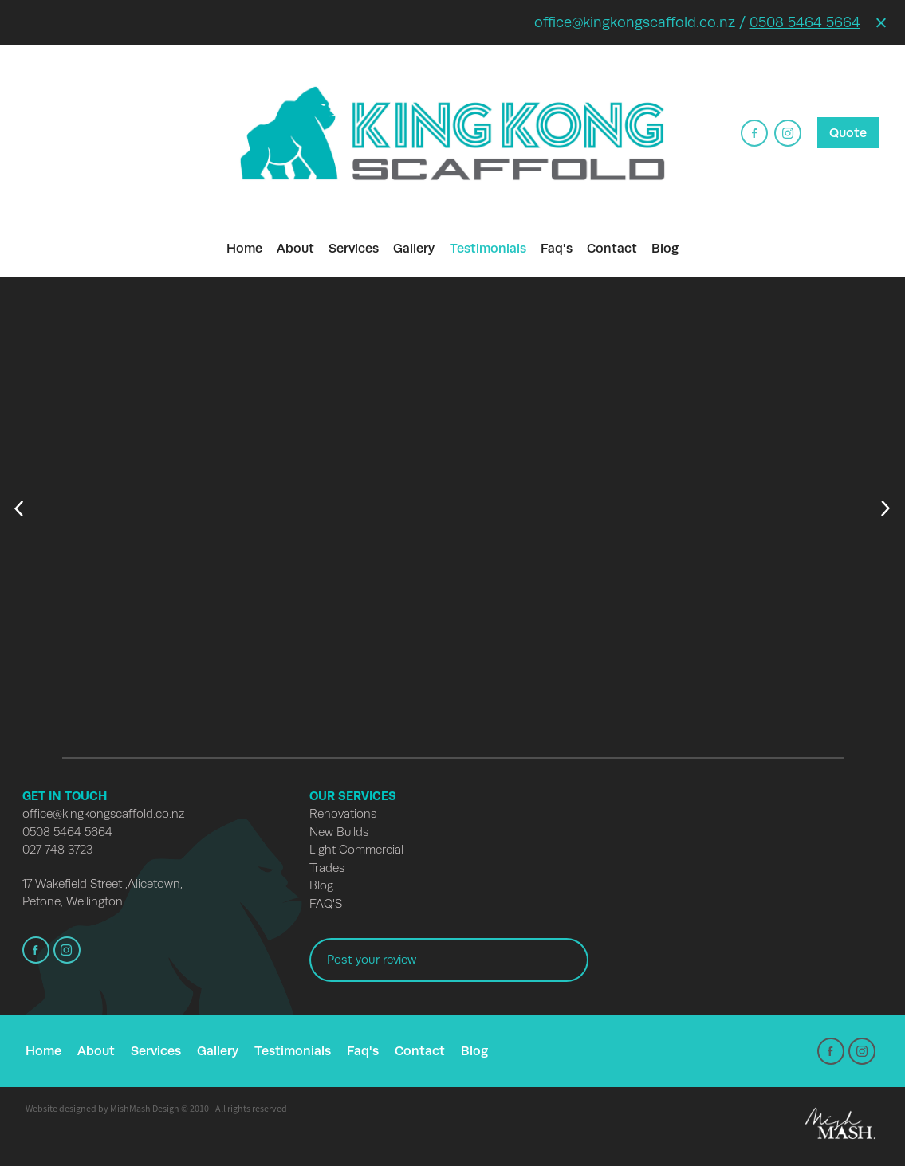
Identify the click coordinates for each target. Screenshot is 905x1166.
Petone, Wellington (72, 901)
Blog (665, 248)
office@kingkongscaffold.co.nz (103, 813)
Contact (612, 248)
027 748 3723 (57, 849)
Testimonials (488, 248)
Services (354, 248)
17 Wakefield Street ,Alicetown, (102, 883)
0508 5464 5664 (805, 22)
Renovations (342, 813)
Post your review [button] (371, 959)
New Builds (338, 832)
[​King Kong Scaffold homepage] (452, 132)
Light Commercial (356, 849)
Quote (848, 132)
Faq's (557, 248)
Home (244, 248)
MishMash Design (144, 1108)
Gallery (414, 248)
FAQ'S (325, 903)
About (295, 248)
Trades (326, 868)
